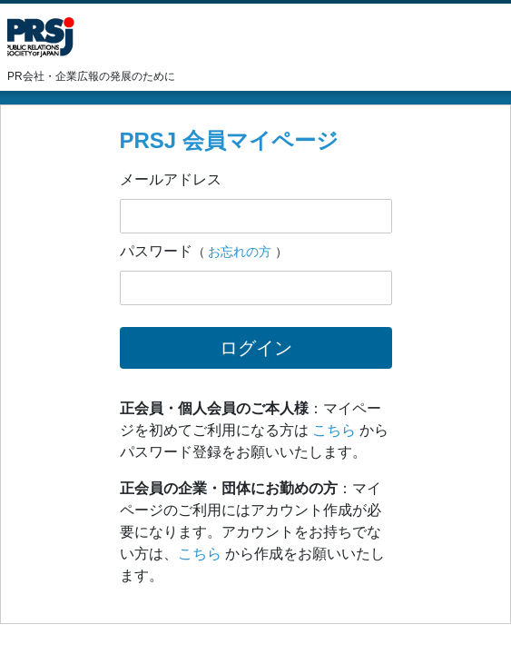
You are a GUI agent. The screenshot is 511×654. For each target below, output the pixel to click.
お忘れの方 (239, 251)
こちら (334, 430)
